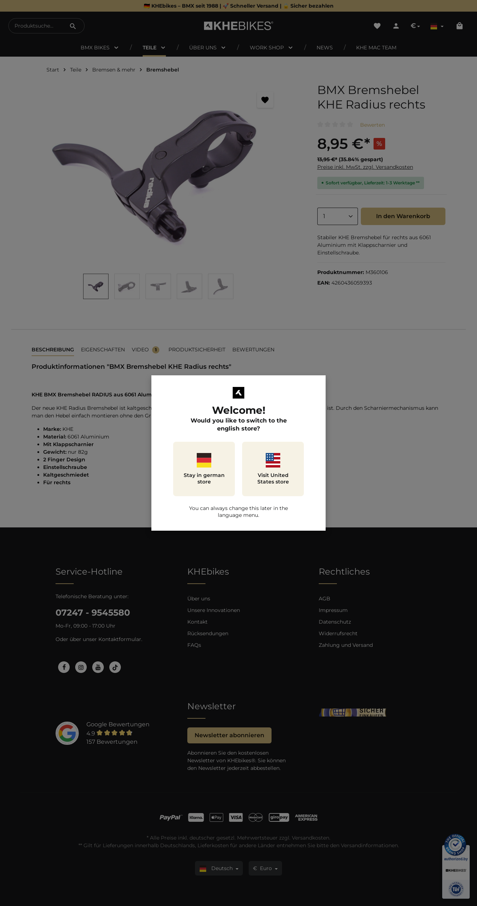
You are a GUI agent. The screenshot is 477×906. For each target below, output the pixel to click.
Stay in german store (204, 469)
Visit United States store (273, 469)
